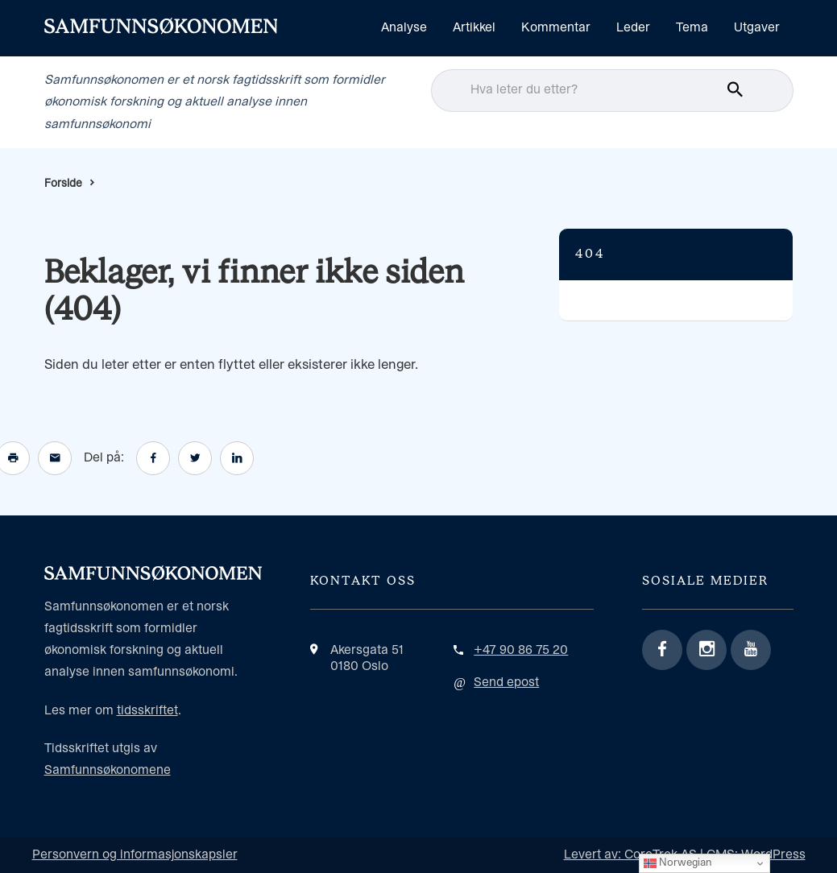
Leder (633, 28)
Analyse (404, 28)
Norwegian (677, 863)
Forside (63, 183)
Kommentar (555, 28)
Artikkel (474, 28)
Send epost (506, 682)
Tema (692, 28)
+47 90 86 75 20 (521, 650)
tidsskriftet (147, 711)
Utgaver (757, 28)
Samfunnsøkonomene (107, 770)
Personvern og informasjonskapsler (135, 855)
